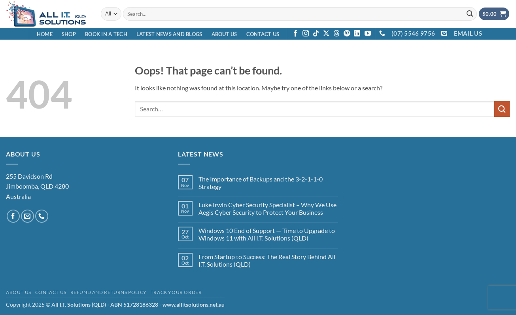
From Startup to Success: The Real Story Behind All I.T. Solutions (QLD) (266, 260)
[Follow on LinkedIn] (357, 33)
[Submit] (469, 14)
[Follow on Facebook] (295, 33)
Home (45, 34)
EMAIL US (468, 33)
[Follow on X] (326, 33)
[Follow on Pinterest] (347, 33)
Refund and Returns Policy (108, 292)
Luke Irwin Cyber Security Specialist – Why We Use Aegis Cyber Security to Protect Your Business (267, 208)
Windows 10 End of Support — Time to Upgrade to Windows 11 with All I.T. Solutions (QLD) (266, 234)
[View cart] (494, 14)
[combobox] (300, 13)
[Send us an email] (27, 216)
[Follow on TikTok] (316, 33)
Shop (69, 34)
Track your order (176, 292)
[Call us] (41, 216)
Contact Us (263, 34)
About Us (224, 34)
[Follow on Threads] (336, 33)
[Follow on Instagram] (305, 33)
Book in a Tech (106, 34)
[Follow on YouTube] (368, 33)
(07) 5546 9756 (413, 33)
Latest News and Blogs (169, 34)
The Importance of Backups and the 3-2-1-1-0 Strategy (260, 182)
